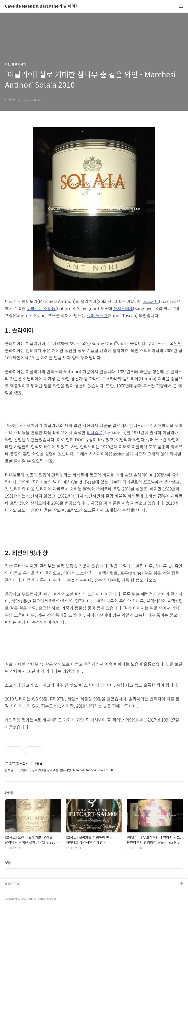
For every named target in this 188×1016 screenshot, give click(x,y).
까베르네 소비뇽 (41, 308)
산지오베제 (123, 308)
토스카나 (151, 301)
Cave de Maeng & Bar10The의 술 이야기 (42, 6)
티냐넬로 (94, 432)
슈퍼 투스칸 (97, 315)
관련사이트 (12, 990)
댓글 (8, 969)
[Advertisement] (94, 914)
